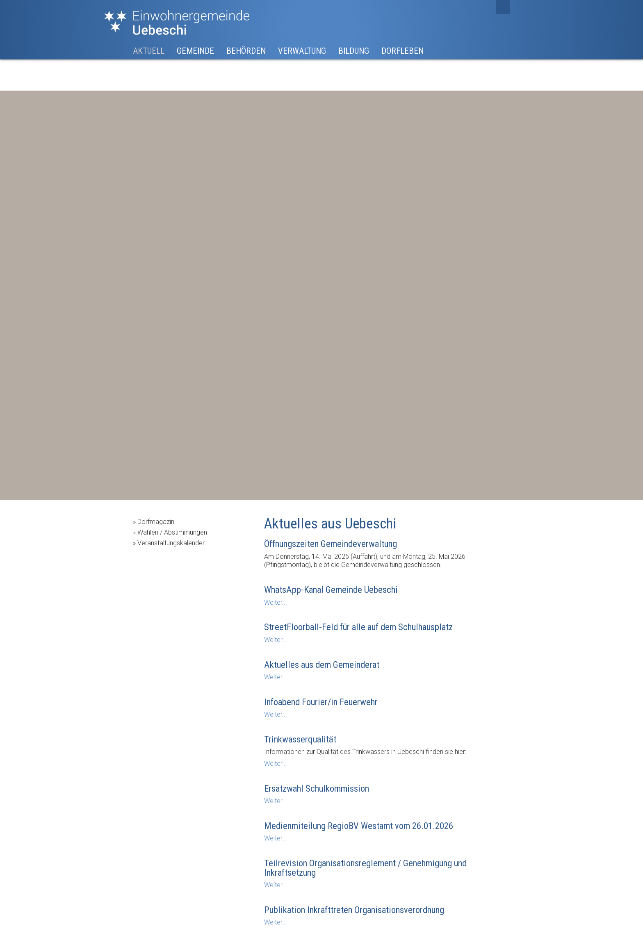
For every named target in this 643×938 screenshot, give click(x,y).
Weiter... (275, 602)
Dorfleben (402, 51)
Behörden (246, 51)
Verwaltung (302, 51)
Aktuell (148, 51)
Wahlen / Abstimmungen (172, 532)
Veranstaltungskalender (171, 543)
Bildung (353, 51)
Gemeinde (195, 51)
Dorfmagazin (155, 522)
